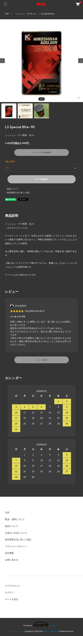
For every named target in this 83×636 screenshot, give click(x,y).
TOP (7, 14)
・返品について (11, 189)
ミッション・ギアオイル (24, 14)
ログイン (9, 592)
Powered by (41, 624)
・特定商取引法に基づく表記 (17, 192)
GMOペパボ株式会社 (50, 631)
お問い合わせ (11, 560)
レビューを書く (41, 360)
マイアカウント (12, 586)
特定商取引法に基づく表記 (18, 539)
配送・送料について (15, 519)
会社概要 (9, 553)
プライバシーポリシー (16, 546)
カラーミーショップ (16, 631)
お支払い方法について (16, 533)
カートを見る (11, 599)
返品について (11, 526)
